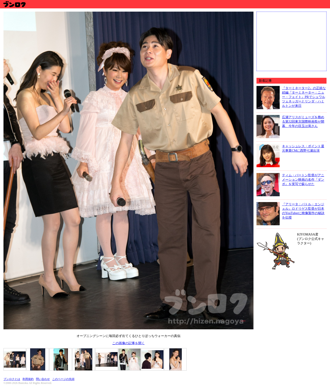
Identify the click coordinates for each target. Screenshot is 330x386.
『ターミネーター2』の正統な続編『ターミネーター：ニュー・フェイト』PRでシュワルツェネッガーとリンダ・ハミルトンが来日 (304, 97)
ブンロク (14, 4)
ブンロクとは (11, 379)
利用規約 (28, 379)
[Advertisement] (291, 41)
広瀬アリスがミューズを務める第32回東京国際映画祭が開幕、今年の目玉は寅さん (303, 121)
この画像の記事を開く (128, 343)
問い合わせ (43, 379)
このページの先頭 (63, 379)
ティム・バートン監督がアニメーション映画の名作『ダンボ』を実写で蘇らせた (303, 179)
